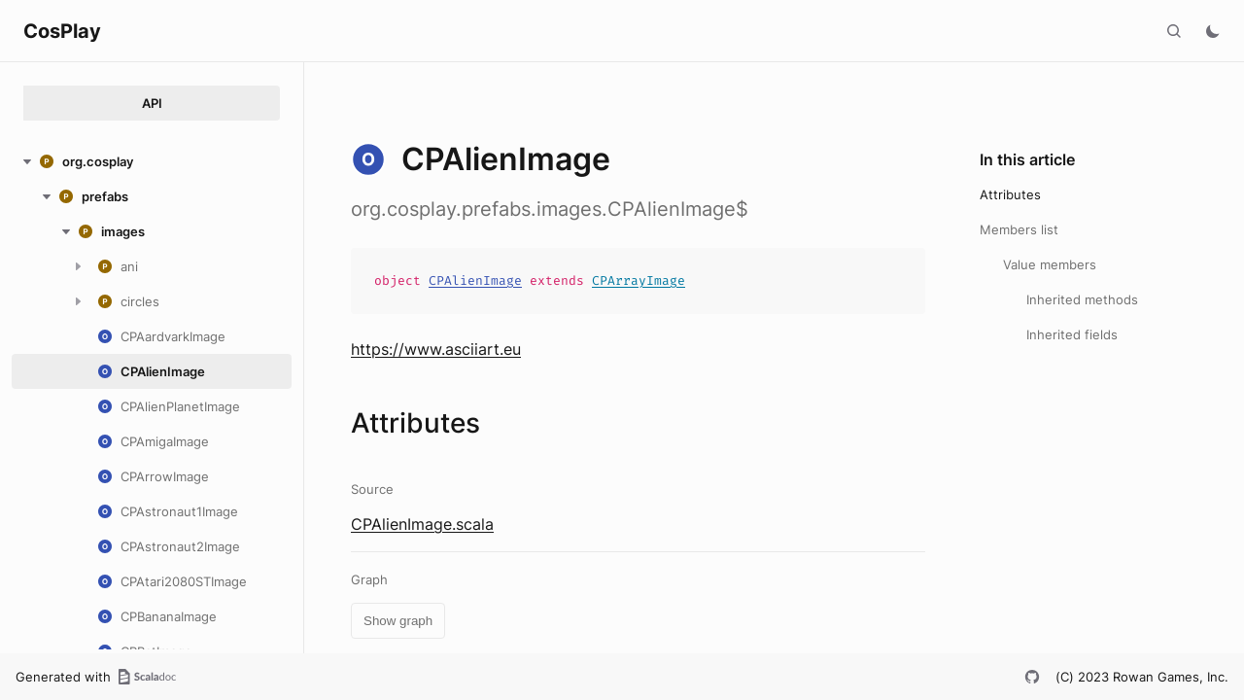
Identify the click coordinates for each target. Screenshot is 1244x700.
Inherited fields (1072, 334)
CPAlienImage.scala (422, 524)
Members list (1019, 229)
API (152, 103)
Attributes (1010, 194)
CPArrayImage (638, 280)
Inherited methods (1082, 299)
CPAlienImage (475, 280)
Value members (1049, 264)
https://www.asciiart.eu (436, 349)
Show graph (397, 620)
